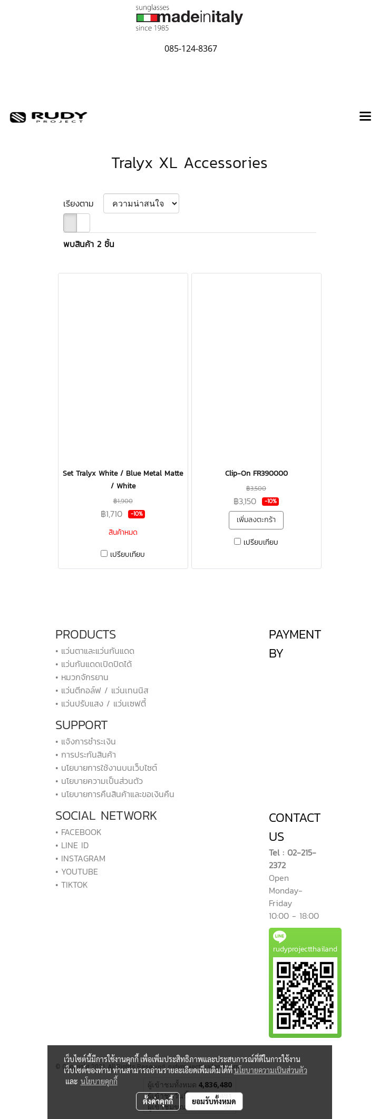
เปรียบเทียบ (127, 554)
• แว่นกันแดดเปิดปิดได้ (93, 663)
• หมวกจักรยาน (82, 677)
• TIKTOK (71, 884)
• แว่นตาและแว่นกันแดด (94, 650)
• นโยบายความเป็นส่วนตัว (99, 780)
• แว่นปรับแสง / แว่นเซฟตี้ (100, 703)
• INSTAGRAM (80, 858)
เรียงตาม (83, 203)
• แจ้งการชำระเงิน (85, 741)
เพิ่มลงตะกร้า (256, 519)
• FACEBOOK (78, 832)
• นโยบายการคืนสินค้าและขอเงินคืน (114, 794)
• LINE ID (72, 845)
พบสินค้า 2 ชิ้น (88, 244)
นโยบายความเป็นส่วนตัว (270, 1070)
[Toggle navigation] (365, 117)
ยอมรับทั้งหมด (214, 1101)
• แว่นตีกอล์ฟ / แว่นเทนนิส (101, 690)
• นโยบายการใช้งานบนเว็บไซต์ (106, 767)
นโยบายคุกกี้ (99, 1081)
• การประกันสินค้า (85, 754)
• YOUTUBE (76, 871)
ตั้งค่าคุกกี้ (158, 1101)
